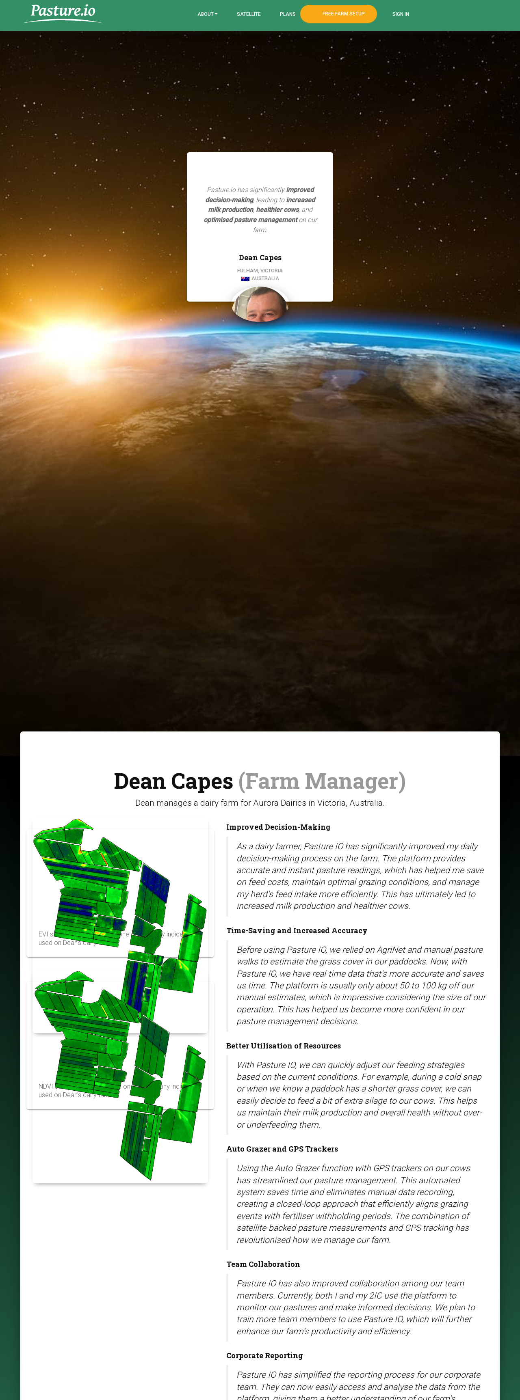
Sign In (400, 14)
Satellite (248, 14)
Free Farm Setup (343, 14)
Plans (287, 14)
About (207, 14)
